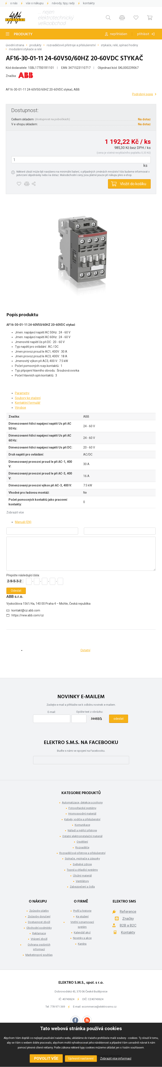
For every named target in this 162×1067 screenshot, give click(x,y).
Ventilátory (82, 881)
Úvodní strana (15, 45)
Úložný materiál (82, 875)
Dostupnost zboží (39, 922)
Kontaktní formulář (27, 402)
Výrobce (20, 407)
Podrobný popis (142, 94)
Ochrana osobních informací (39, 947)
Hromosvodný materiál (82, 813)
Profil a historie (82, 910)
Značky (128, 918)
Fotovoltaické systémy (82, 808)
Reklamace (39, 933)
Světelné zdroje (82, 864)
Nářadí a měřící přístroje (82, 830)
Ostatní (85, 650)
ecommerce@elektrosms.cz (99, 1006)
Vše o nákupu (35, 3)
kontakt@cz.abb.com (26, 610)
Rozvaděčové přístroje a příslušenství (71, 45)
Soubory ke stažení (28, 398)
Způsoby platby (39, 910)
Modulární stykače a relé (25, 49)
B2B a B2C (128, 925)
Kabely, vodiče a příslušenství (82, 819)
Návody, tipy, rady (63, 3)
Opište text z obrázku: (89, 711)
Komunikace (82, 824)
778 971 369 (57, 1006)
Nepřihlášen (118, 34)
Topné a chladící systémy (82, 869)
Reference (128, 911)
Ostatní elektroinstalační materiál (82, 836)
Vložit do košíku (133, 184)
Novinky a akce (82, 938)
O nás (14, 3)
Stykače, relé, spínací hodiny (119, 45)
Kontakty (89, 3)
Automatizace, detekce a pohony (82, 802)
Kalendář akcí (82, 932)
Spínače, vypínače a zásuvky (82, 858)
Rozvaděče (82, 847)
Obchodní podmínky (39, 927)
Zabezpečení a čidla (82, 886)
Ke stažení (82, 916)
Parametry (22, 393)
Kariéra (82, 943)
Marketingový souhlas (39, 954)
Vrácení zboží (39, 938)
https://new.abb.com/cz (28, 615)
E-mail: (52, 712)
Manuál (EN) (23, 522)
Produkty (23, 34)
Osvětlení (82, 841)
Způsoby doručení (39, 916)
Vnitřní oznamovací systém (82, 924)
